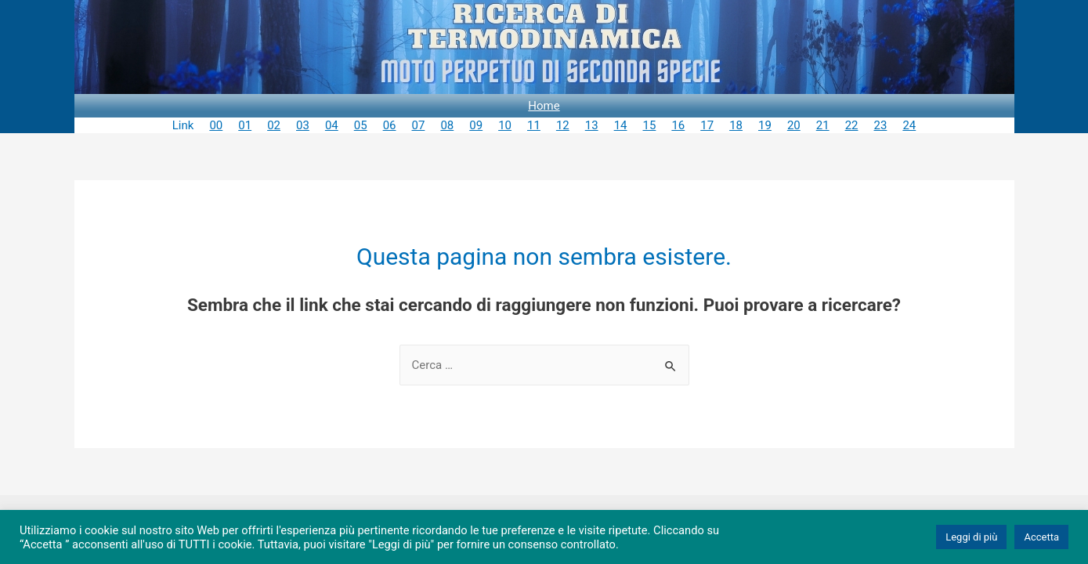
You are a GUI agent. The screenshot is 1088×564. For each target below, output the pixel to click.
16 (678, 125)
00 (215, 125)
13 (591, 125)
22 (851, 125)
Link (183, 125)
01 (244, 125)
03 (302, 125)
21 (823, 125)
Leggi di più (971, 537)
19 (765, 125)
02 (273, 125)
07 (418, 125)
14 (620, 125)
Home (543, 106)
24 (909, 125)
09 (476, 125)
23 (880, 125)
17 (707, 125)
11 (533, 125)
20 (794, 125)
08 (447, 125)
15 (649, 125)
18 (736, 125)
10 (504, 125)
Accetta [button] (1041, 537)
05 (360, 125)
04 (331, 125)
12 (562, 125)
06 (389, 125)
